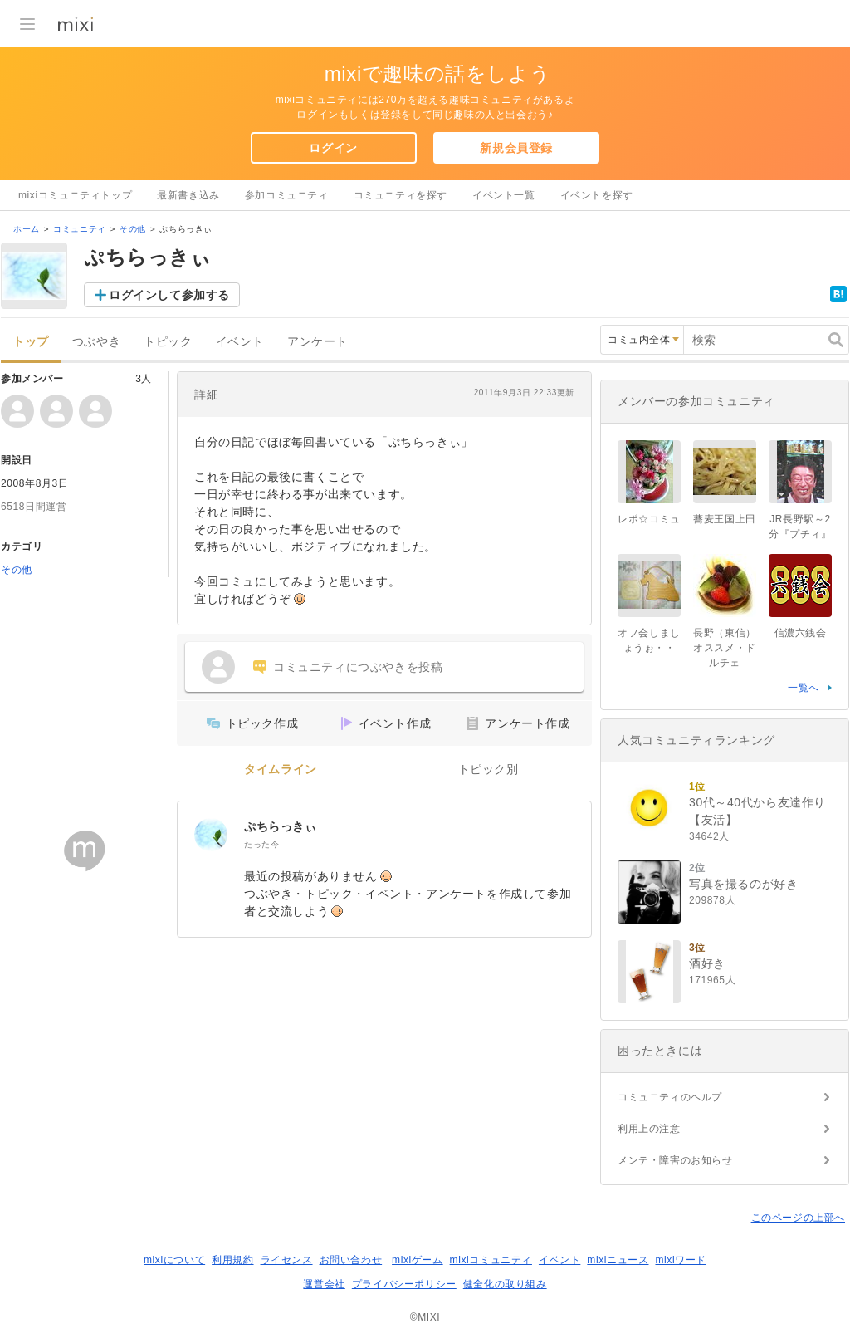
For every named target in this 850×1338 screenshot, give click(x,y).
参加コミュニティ (287, 195)
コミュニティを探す (400, 195)
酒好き (707, 963)
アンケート (317, 342)
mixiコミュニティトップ (75, 195)
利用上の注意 (649, 1129)
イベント (240, 342)
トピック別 (488, 769)
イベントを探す (596, 195)
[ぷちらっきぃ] (210, 834)
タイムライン (280, 769)
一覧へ (803, 688)
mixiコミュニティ (491, 1260)
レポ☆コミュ (649, 519)
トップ (30, 342)
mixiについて (174, 1260)
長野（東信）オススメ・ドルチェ (724, 648)
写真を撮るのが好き (743, 883)
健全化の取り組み (505, 1284)
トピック (168, 342)
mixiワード (680, 1260)
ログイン (333, 147)
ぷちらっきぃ (280, 826)
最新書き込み (188, 195)
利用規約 (232, 1260)
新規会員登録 (516, 147)
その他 (133, 228)
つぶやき (96, 342)
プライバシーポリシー (404, 1284)
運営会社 (323, 1284)
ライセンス (287, 1260)
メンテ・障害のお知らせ (675, 1160)
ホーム (26, 228)
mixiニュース (617, 1260)
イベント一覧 (503, 195)
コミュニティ (79, 228)
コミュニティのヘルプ (670, 1097)
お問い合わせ (351, 1260)
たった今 (261, 844)
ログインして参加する (169, 294)
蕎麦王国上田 (724, 519)
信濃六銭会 (800, 633)
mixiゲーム (417, 1260)
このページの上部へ (798, 1217)
